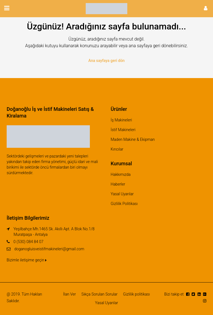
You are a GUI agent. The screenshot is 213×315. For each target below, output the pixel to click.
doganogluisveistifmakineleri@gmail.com (49, 249)
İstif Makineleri (123, 130)
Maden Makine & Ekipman (133, 139)
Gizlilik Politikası (124, 203)
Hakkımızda (121, 174)
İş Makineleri (121, 120)
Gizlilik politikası (136, 294)
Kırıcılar (117, 149)
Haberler (118, 184)
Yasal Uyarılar (122, 194)
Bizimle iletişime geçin (27, 260)
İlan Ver (69, 294)
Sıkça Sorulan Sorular (99, 294)
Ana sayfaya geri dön (106, 60)
